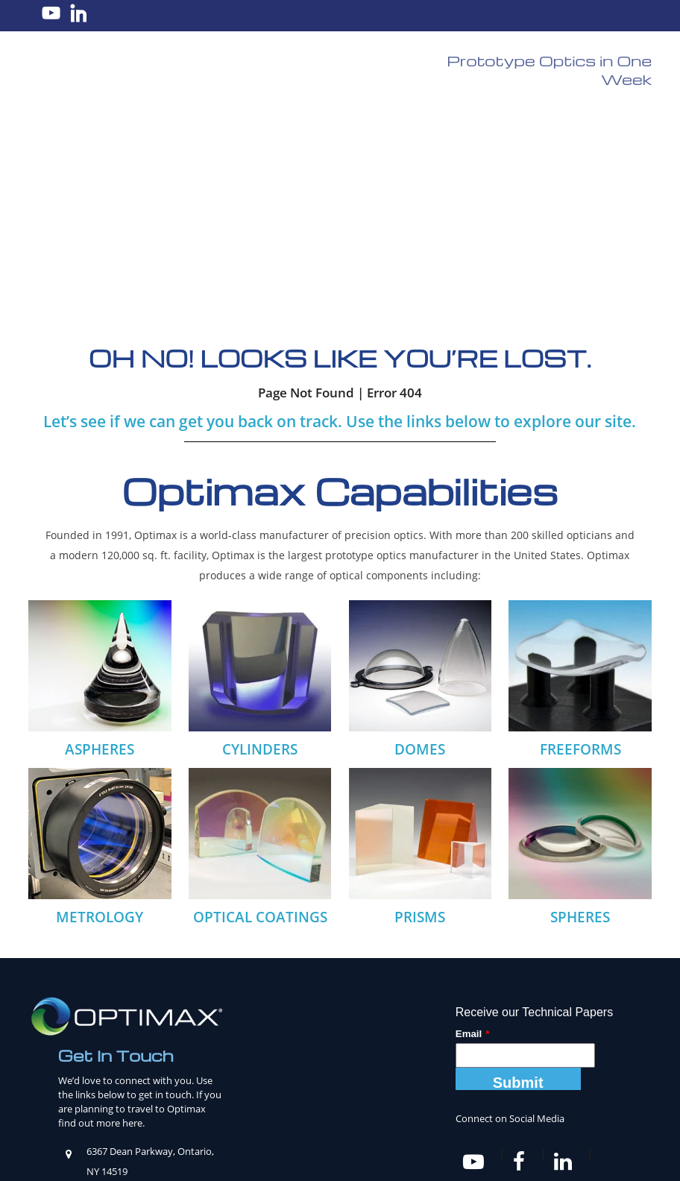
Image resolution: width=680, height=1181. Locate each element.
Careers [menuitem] (138, 1105)
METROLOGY (99, 709)
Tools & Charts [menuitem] (366, 1105)
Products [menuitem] (192, 1105)
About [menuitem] (93, 1105)
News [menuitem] (426, 1105)
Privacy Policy (462, 1155)
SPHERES (580, 709)
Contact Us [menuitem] (601, 1105)
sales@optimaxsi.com (139, 983)
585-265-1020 (151, 1003)
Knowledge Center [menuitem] (272, 1105)
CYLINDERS (260, 542)
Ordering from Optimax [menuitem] (506, 1105)
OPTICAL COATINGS (260, 709)
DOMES (419, 542)
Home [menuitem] (53, 1105)
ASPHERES (99, 542)
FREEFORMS (580, 542)
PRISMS (419, 709)
